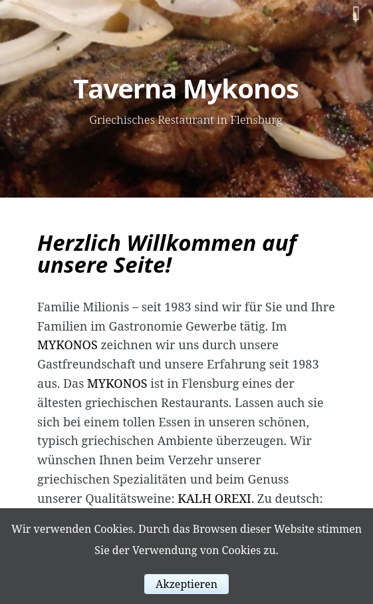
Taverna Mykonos (186, 88)
